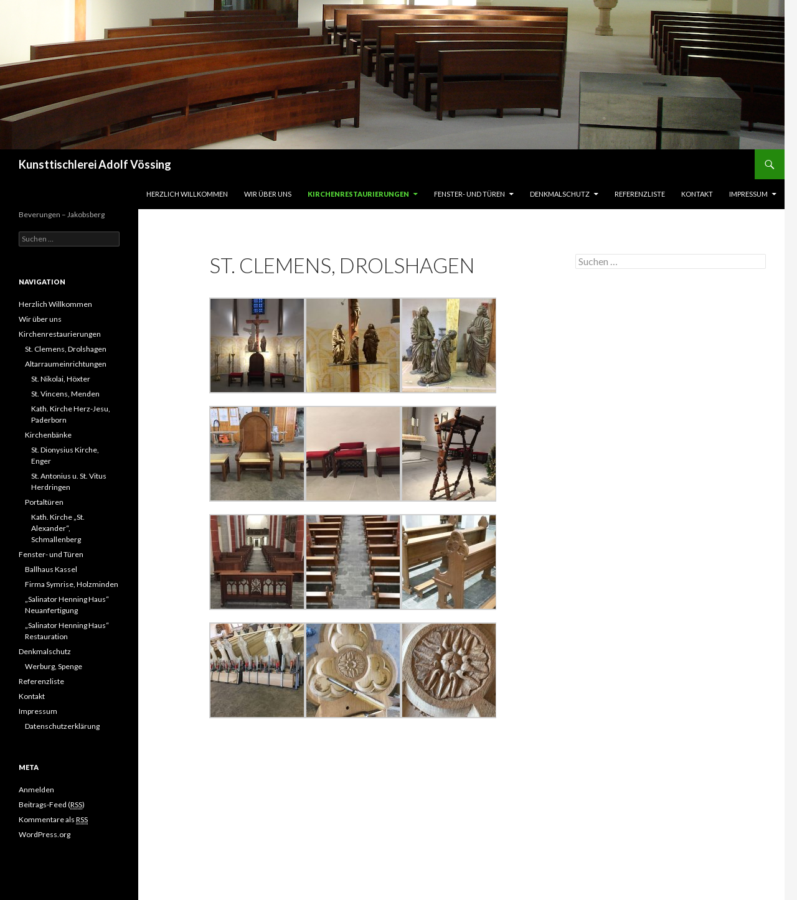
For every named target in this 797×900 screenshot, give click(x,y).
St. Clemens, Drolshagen (65, 349)
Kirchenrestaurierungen (358, 194)
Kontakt (697, 194)
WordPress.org (44, 834)
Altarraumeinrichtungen (65, 363)
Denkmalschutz (560, 194)
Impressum (748, 194)
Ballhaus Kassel (51, 569)
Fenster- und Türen (469, 194)
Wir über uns (267, 194)
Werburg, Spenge (53, 666)
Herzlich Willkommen (187, 194)
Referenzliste (640, 194)
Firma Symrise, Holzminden (71, 584)
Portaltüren (44, 502)
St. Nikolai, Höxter (60, 378)
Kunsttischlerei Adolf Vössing (95, 164)
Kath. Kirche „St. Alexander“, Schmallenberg (58, 528)
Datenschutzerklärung (62, 726)
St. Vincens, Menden (65, 393)
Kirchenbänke (48, 434)
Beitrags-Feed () (52, 805)
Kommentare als (53, 820)
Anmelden (36, 789)
